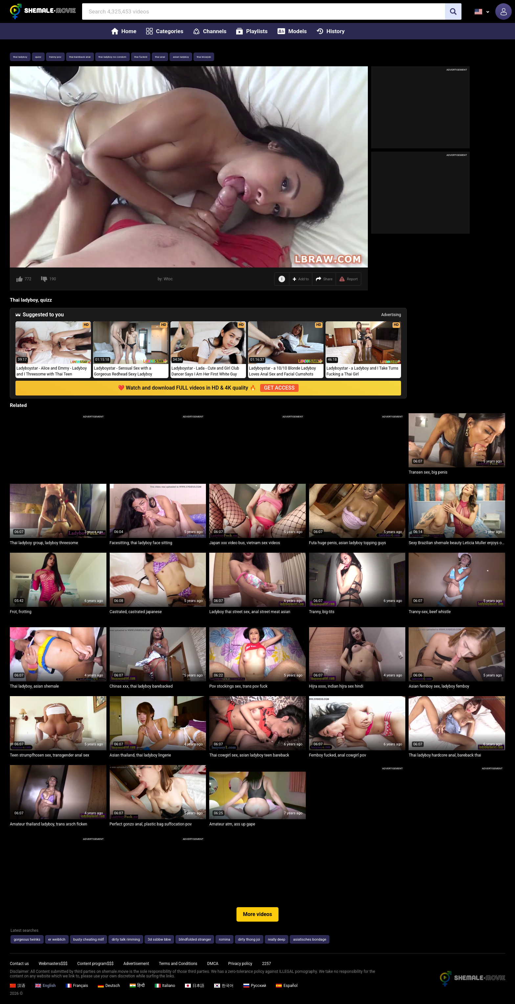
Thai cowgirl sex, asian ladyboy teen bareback (249, 755)
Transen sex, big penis (428, 472)
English (45, 985)
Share (324, 279)
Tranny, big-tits (321, 611)
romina (224, 939)
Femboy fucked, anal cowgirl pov (337, 755)
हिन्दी (137, 985)
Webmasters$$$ (53, 963)
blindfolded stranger (195, 939)
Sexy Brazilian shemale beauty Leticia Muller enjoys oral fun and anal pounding (457, 543)
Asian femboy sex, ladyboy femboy (439, 686)
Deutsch (109, 985)
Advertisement (136, 963)
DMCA (212, 963)
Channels (209, 31)
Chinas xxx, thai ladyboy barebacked (141, 686)
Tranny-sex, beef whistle (430, 611)
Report (348, 279)
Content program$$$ (95, 963)
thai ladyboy (20, 56)
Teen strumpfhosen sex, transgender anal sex (49, 755)
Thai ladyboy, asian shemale (34, 686)
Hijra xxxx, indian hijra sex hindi (336, 686)
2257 (266, 963)
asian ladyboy (181, 56)
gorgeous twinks (27, 939)
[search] (453, 11)
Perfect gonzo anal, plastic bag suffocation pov (151, 824)
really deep (276, 939)
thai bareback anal (80, 56)
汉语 (17, 985)
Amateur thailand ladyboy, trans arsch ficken (48, 824)
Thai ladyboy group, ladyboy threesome (44, 543)
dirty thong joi (249, 939)
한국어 (224, 985)
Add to (301, 279)
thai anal (160, 56)
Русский (254, 985)
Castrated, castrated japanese (136, 611)
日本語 (194, 985)
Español (287, 985)
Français (77, 985)
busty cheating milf (88, 939)
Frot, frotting (21, 611)
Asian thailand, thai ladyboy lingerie (140, 755)
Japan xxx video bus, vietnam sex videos (244, 543)
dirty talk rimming (126, 939)
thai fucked (140, 56)
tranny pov (55, 56)
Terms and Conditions (178, 963)
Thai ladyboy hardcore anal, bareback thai (445, 755)
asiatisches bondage (309, 939)
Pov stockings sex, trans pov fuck (238, 686)
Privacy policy (240, 963)
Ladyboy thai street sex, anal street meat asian (249, 611)
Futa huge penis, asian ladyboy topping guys (347, 543)
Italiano (165, 985)
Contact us (19, 963)
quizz (38, 56)
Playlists (251, 31)
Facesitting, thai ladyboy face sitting (141, 543)
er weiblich (56, 939)
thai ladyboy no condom (112, 56)
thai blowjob (204, 56)
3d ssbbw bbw (159, 939)
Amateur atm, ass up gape (232, 824)
